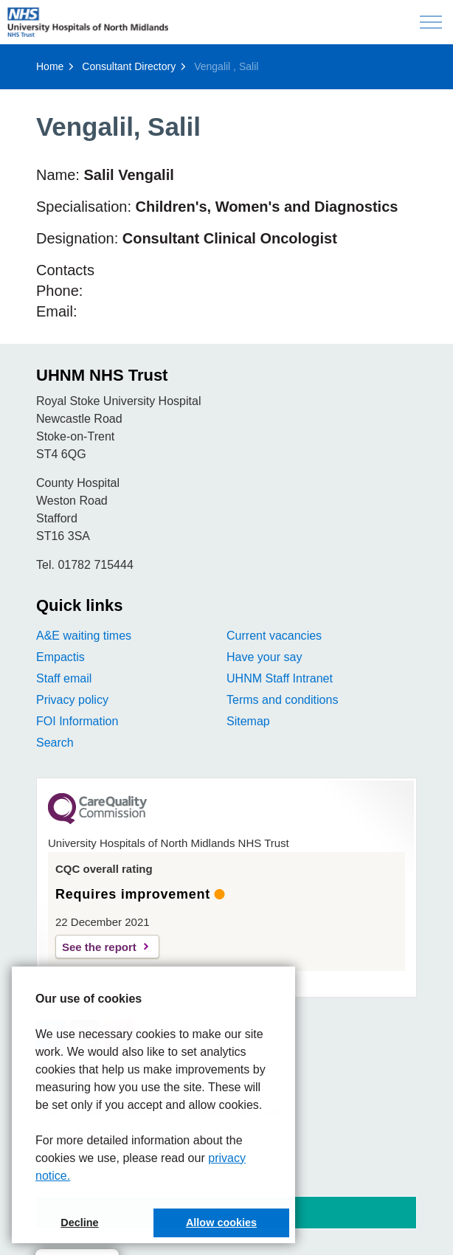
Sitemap (248, 721)
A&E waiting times (83, 635)
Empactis (60, 657)
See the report (99, 947)
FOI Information (77, 721)
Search (55, 742)
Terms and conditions (282, 700)
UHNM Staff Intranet (279, 678)
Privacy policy (72, 700)
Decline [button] (79, 1222)
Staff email (63, 678)
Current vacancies (274, 635)
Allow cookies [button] (221, 1222)
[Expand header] (431, 22)
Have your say (264, 657)
